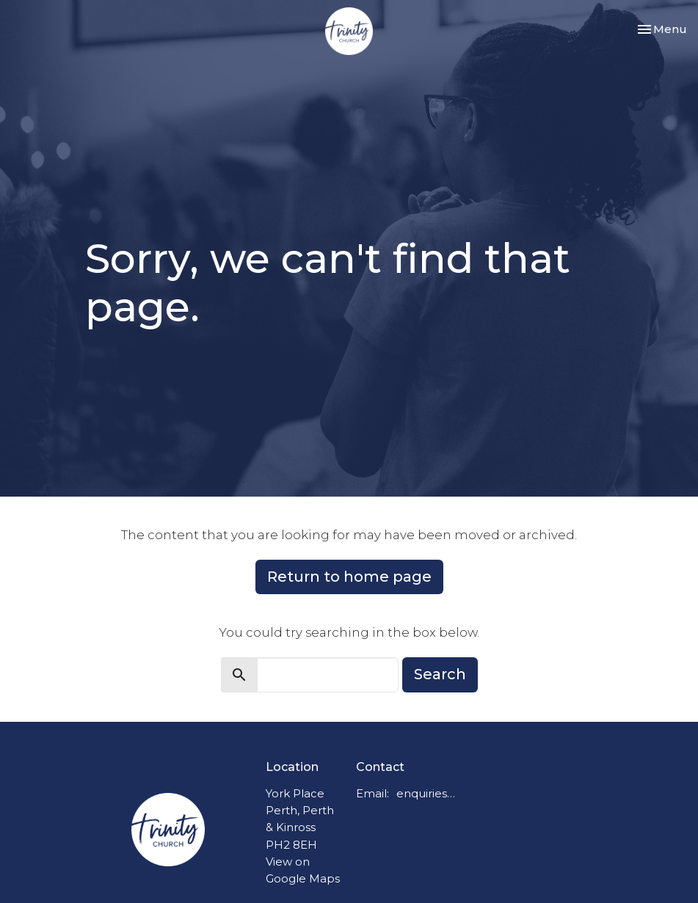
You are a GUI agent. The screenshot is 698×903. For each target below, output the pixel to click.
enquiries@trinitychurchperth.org (429, 793)
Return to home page (349, 576)
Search (440, 674)
